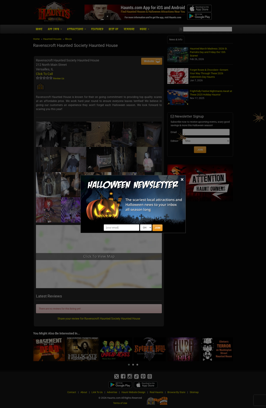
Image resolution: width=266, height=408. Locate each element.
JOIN (157, 227)
